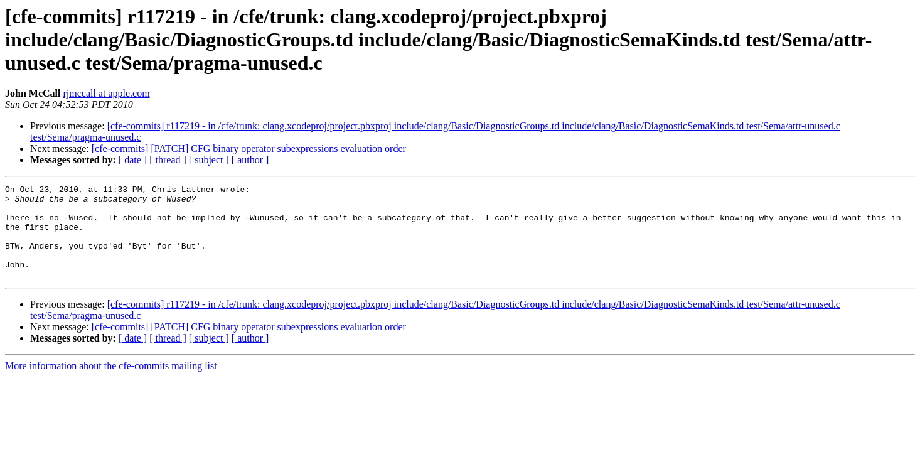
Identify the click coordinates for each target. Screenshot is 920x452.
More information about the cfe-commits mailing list (111, 384)
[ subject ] (209, 159)
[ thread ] (167, 159)
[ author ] (250, 159)
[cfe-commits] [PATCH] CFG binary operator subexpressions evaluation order (249, 148)
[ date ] (133, 159)
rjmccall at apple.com (106, 93)
